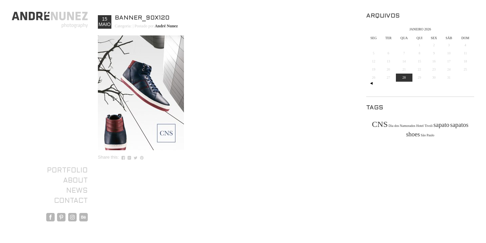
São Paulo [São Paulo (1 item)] (427, 135)
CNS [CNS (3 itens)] (380, 124)
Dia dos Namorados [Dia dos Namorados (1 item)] (401, 126)
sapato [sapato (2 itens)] (441, 125)
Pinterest (61, 217)
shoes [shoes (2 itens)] (413, 134)
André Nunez (166, 26)
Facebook (50, 217)
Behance (83, 217)
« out (371, 83)
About (75, 181)
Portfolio (67, 171)
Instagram (72, 217)
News (77, 191)
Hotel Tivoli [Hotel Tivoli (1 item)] (424, 126)
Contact (71, 201)
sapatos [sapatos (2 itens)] (459, 125)
